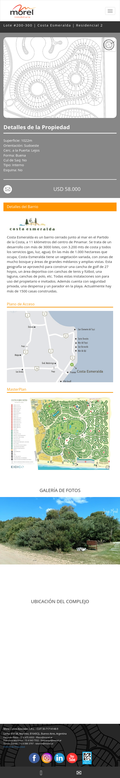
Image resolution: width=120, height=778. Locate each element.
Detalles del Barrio (22, 206)
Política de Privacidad (14, 746)
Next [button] (115, 542)
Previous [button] (4, 542)
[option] (60, 530)
